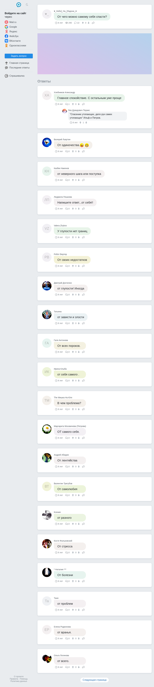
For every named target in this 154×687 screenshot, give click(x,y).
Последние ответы (17, 67)
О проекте (19, 676)
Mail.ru (10, 22)
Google (11, 27)
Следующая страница (95, 680)
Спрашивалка (14, 76)
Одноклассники (15, 45)
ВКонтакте (13, 41)
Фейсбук (11, 36)
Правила (14, 679)
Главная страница (17, 63)
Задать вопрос (19, 56)
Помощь (24, 679)
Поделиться (93, 22)
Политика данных (18, 681)
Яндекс (11, 31)
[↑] (83, 23)
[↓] (88, 23)
